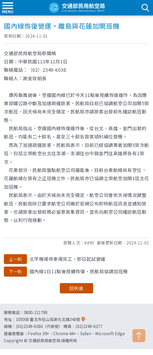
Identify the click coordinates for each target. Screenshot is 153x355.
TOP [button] (138, 335)
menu (7, 7)
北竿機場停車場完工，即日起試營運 (55, 259)
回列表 (76, 288)
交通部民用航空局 (76, 7)
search (145, 7)
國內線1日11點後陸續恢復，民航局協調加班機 (66, 271)
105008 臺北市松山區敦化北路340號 (48, 319)
